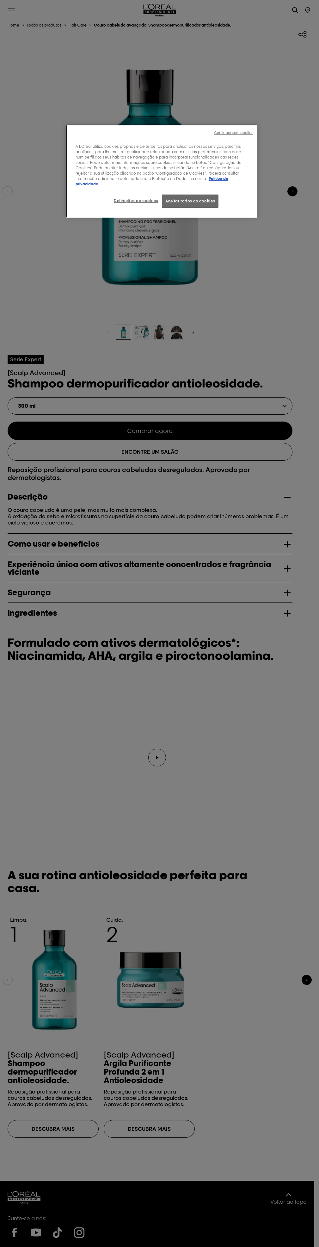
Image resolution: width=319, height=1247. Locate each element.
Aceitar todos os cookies (190, 201)
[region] (161, 171)
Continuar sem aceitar (233, 132)
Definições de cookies (136, 200)
